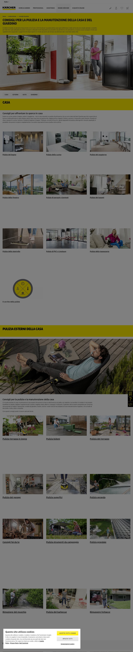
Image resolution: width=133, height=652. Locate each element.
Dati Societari (23, 643)
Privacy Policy (14, 643)
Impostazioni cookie (67, 644)
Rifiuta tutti (68, 639)
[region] (41, 639)
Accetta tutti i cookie (67, 633)
